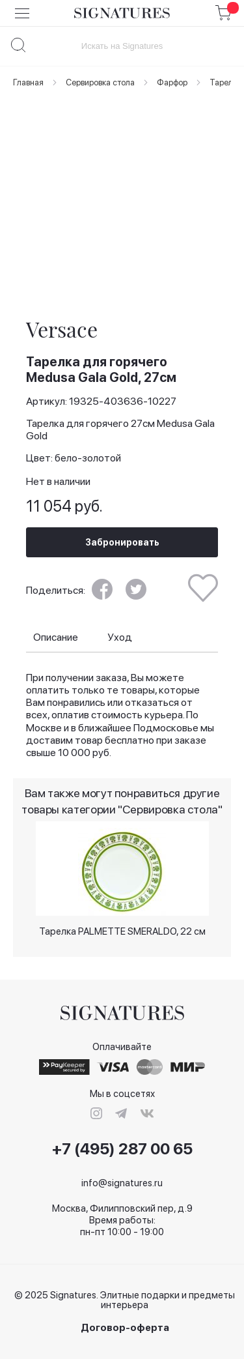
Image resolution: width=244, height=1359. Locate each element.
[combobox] (122, 46)
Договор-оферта (125, 1328)
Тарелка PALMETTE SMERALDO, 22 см (122, 931)
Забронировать (122, 542)
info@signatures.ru (122, 1183)
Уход (119, 637)
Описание (55, 637)
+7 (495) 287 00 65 (122, 1149)
